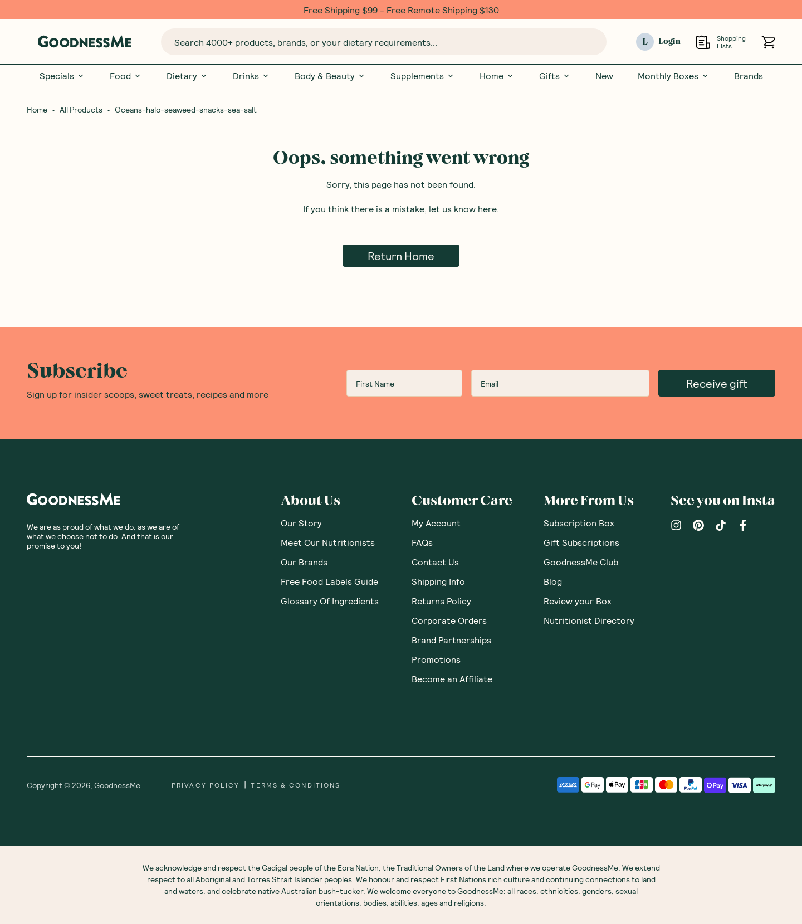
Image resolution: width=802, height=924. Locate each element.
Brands (748, 75)
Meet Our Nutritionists (328, 542)
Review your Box (578, 600)
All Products (81, 110)
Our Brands (304, 561)
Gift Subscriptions (581, 542)
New (604, 75)
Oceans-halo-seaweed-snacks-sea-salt (186, 110)
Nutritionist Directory (589, 620)
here (487, 208)
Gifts (555, 75)
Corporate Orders (449, 620)
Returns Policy (441, 600)
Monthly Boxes (674, 75)
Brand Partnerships (451, 639)
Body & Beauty (330, 75)
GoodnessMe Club (581, 561)
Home (497, 75)
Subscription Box (579, 522)
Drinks (251, 75)
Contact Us (435, 561)
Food (126, 75)
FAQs (422, 542)
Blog (553, 581)
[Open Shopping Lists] (703, 42)
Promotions (436, 659)
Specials (62, 75)
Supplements (422, 75)
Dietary (187, 75)
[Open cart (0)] (768, 42)
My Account (436, 522)
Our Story (301, 522)
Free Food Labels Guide (329, 581)
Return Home (401, 255)
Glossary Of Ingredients (330, 600)
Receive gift (716, 383)
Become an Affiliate (452, 678)
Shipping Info (438, 581)
